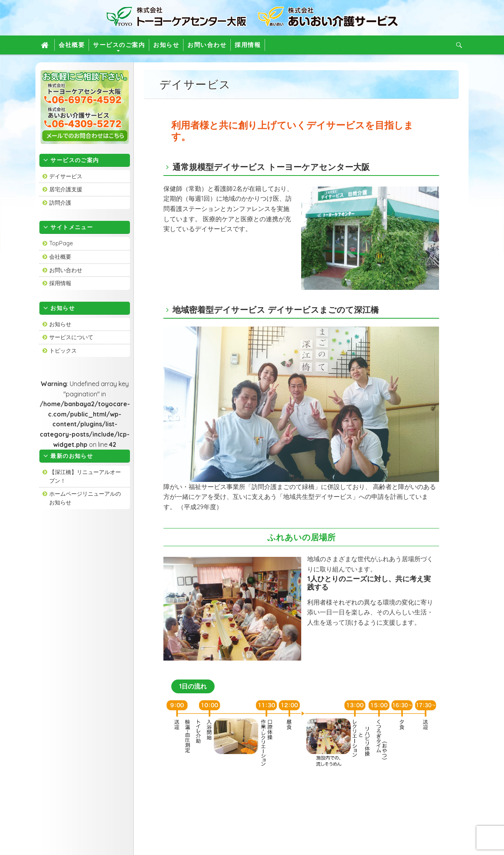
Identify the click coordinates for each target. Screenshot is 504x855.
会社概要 (72, 45)
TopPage (61, 243)
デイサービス (65, 176)
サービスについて (71, 337)
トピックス (63, 350)
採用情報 (248, 45)
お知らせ (166, 45)
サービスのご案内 (119, 45)
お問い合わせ (206, 45)
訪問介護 (60, 202)
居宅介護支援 (65, 189)
